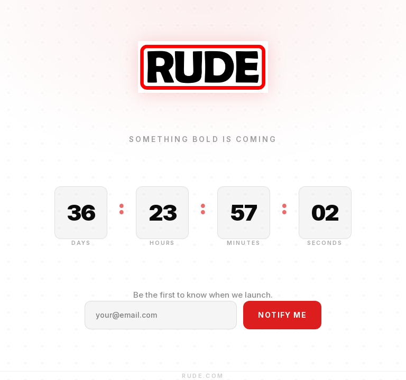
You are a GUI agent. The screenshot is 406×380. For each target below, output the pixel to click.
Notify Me (282, 314)
